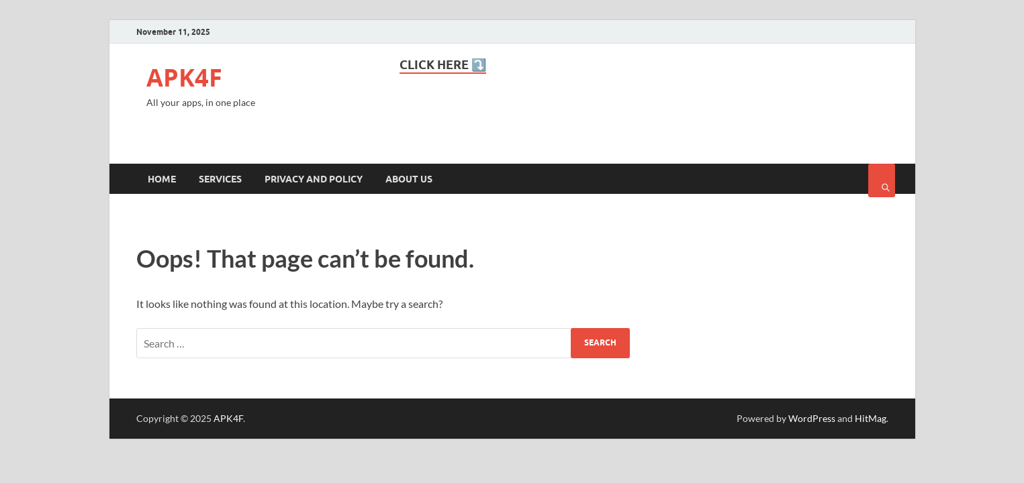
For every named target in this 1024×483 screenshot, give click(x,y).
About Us (408, 179)
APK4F (184, 77)
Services (220, 179)
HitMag (870, 418)
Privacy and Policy (314, 179)
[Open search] (881, 180)
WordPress (811, 418)
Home (162, 179)
